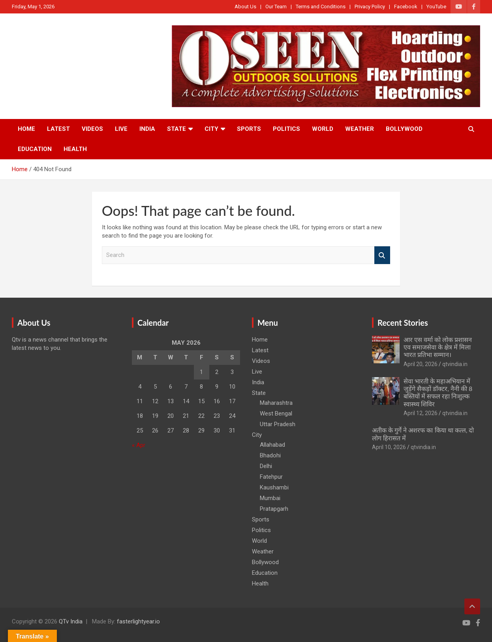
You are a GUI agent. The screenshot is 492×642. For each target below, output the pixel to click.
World (322, 128)
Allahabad (272, 444)
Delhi (266, 466)
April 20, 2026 (421, 364)
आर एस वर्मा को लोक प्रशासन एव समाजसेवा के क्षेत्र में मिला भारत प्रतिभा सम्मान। (438, 347)
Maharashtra (276, 402)
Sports (249, 128)
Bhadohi (270, 455)
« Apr (138, 445)
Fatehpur (271, 476)
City (211, 128)
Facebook (405, 6)
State (176, 128)
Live (121, 128)
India (147, 128)
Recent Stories (402, 322)
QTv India (71, 621)
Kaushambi (274, 487)
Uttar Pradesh (277, 424)
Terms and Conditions (321, 6)
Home (26, 128)
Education (35, 149)
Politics (286, 128)
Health (75, 149)
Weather (359, 128)
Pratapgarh (274, 508)
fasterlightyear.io (138, 621)
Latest (58, 128)
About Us (245, 6)
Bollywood (404, 128)
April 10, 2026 (389, 447)
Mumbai (270, 498)
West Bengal (276, 413)
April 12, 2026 (421, 413)
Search (382, 255)
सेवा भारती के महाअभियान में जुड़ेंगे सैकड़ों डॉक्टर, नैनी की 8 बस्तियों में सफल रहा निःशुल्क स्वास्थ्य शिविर (438, 392)
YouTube (436, 6)
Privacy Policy (370, 6)
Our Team (276, 6)
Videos (92, 128)
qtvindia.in (455, 364)
